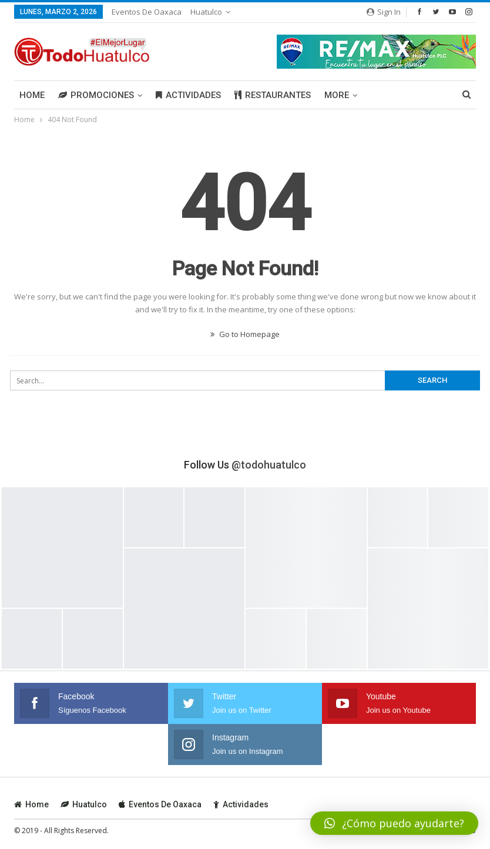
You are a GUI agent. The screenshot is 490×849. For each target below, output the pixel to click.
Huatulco (206, 11)
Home (32, 95)
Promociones (96, 95)
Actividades (188, 95)
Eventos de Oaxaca (147, 11)
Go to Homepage (245, 334)
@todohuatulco (268, 465)
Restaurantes (272, 95)
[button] (394, 823)
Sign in (384, 11)
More (336, 95)
